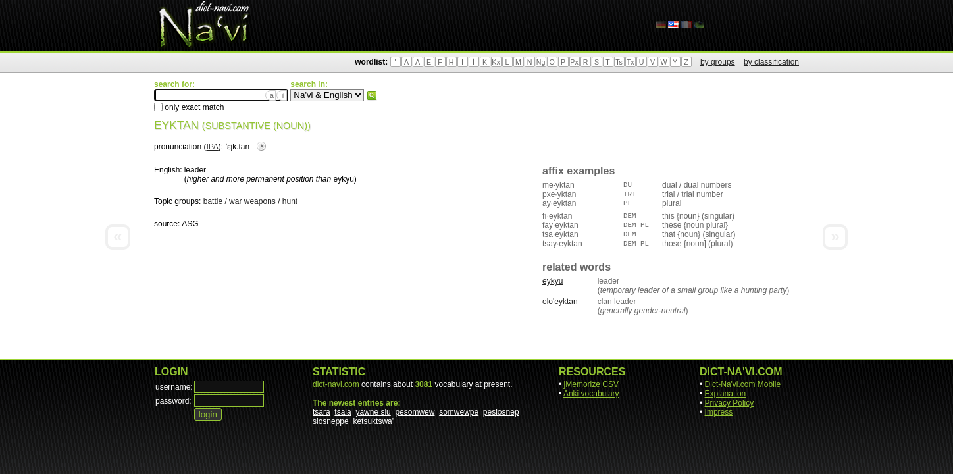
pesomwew (414, 412)
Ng (541, 62)
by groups (717, 61)
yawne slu (372, 412)
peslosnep (501, 412)
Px (574, 62)
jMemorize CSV (591, 384)
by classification (771, 61)
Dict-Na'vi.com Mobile (743, 384)
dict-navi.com (336, 384)
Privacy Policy (729, 403)
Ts (619, 62)
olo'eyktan (560, 301)
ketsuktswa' (373, 421)
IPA (212, 146)
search (372, 95)
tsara (321, 412)
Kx (496, 62)
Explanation (725, 393)
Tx (630, 62)
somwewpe (458, 412)
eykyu (552, 281)
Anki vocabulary (591, 393)
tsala (342, 412)
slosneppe (331, 421)
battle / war (222, 201)
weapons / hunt (270, 201)
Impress (719, 412)
